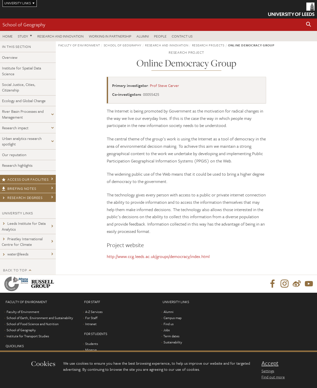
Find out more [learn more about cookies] (273, 377)
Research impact (15, 128)
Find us (168, 323)
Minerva (91, 349)
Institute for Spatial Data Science (21, 71)
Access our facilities (25, 179)
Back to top (15, 270)
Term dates (171, 336)
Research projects (208, 45)
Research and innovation (60, 36)
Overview (9, 57)
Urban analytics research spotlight (22, 141)
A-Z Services (93, 311)
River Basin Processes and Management (23, 114)
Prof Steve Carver (164, 85)
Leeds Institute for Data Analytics (24, 226)
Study (23, 36)
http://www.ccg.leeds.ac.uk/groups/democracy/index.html (158, 256)
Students (91, 343)
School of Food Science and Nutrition (33, 323)
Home (8, 36)
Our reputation (14, 154)
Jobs (166, 329)
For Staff (91, 317)
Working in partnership (110, 36)
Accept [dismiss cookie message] (269, 363)
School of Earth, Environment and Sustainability (40, 317)
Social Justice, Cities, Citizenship (18, 87)
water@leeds (15, 254)
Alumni (142, 36)
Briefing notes (19, 188)
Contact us (182, 36)
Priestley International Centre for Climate (22, 241)
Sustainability (173, 342)
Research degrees (22, 197)
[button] (308, 25)
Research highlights (17, 165)
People (160, 36)
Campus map (173, 317)
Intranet (91, 323)
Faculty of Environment (79, 45)
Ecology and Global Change (24, 100)
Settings (267, 371)
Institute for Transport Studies (28, 336)
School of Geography (24, 24)
